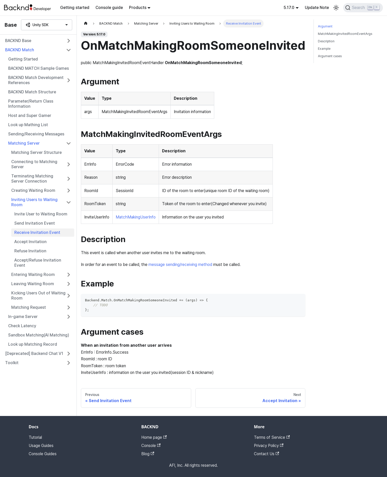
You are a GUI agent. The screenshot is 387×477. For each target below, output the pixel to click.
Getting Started (23, 59)
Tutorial (35, 437)
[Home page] (86, 23)
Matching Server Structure (36, 152)
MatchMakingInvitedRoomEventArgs (345, 34)
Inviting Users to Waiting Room (34, 202)
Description (326, 41)
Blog (147, 453)
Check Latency (22, 325)
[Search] (363, 7)
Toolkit (11, 362)
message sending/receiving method (180, 264)
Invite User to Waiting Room (40, 214)
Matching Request (28, 307)
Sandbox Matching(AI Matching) (38, 335)
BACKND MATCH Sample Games (38, 68)
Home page (154, 437)
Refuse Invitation (30, 251)
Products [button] (137, 7)
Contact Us (266, 453)
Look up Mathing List (28, 124)
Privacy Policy (268, 445)
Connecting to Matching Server (34, 164)
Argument (325, 26)
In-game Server (23, 316)
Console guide (109, 7)
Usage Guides (41, 445)
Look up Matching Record (32, 344)
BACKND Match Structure (32, 92)
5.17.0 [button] (289, 7)
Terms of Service (272, 437)
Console (150, 445)
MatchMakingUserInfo (136, 217)
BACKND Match (19, 49)
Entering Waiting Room (33, 274)
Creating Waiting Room (33, 190)
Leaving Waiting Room (32, 283)
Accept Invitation (30, 241)
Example (324, 49)
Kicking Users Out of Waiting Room (38, 296)
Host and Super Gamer (29, 115)
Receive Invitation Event (37, 232)
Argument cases (330, 56)
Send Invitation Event (34, 223)
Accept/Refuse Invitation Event (37, 263)
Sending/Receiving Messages (36, 134)
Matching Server (24, 143)
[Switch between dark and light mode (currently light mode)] (336, 8)
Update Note (317, 7)
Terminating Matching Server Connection (32, 179)
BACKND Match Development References (35, 80)
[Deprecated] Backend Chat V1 (34, 353)
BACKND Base (18, 40)
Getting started (74, 7)
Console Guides (43, 453)
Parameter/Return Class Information (30, 104)
